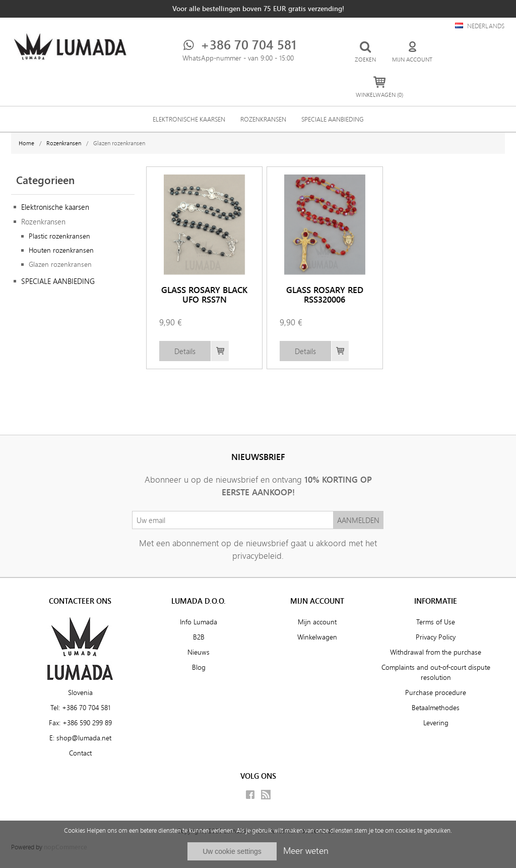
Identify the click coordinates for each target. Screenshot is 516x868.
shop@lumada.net (83, 738)
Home (26, 143)
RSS (266, 794)
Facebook (250, 794)
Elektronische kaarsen (189, 119)
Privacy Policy (436, 637)
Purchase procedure (435, 692)
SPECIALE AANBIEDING (332, 119)
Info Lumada (198, 622)
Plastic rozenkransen (59, 236)
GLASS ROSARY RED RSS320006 (324, 294)
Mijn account (317, 622)
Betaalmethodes (436, 708)
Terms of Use (435, 622)
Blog (199, 667)
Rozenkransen (263, 119)
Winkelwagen (317, 637)
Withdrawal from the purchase (435, 652)
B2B (199, 637)
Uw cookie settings (232, 851)
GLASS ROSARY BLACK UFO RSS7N (204, 294)
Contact (80, 753)
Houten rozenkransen (61, 250)
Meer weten (306, 850)
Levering (435, 723)
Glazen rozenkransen (60, 264)
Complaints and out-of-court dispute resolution (435, 672)
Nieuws (198, 652)
